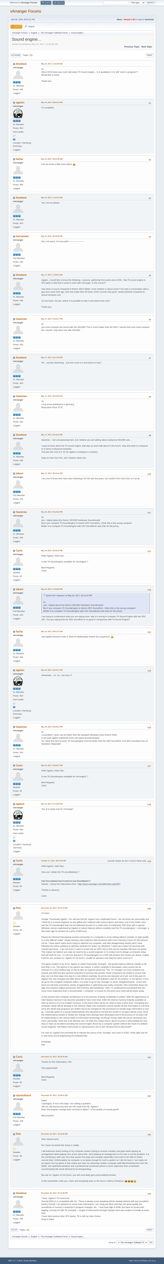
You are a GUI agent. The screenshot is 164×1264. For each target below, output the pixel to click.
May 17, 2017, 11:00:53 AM (51, 275)
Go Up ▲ (152, 1261)
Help (130, 1261)
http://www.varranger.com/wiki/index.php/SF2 (99, 884)
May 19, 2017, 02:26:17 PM (51, 670)
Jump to (112, 1242)
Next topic (146, 47)
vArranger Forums (25, 11)
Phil (18, 908)
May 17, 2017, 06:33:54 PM (51, 396)
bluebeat (21, 63)
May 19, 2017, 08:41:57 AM (51, 631)
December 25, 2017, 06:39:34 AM (54, 1057)
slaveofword (23, 1095)
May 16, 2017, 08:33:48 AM (51, 159)
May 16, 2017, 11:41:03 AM (51, 198)
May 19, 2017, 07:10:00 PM (51, 804)
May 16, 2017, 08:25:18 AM (51, 102)
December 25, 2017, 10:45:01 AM (54, 1095)
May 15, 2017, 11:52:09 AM (51, 64)
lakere (19, 473)
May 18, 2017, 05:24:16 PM (51, 512)
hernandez (22, 236)
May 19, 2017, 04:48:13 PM (51, 727)
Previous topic (131, 47)
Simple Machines (30, 1261)
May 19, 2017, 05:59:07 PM (51, 765)
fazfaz (19, 159)
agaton (20, 102)
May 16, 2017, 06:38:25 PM (51, 236)
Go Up (14, 1230)
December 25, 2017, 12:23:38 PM (54, 1134)
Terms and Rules (140, 1261)
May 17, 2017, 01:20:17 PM (51, 319)
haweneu (21, 319)
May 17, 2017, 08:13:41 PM (51, 473)
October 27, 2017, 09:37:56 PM (53, 861)
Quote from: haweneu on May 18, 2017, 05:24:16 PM (69, 595)
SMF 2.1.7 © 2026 (15, 1261)
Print (149, 55)
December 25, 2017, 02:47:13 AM (54, 908)
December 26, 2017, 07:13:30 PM (54, 1193)
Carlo (19, 550)
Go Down (15, 55)
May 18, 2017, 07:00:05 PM (51, 589)
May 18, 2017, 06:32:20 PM (51, 550)
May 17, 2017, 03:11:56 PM (51, 357)
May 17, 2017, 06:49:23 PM (51, 435)
